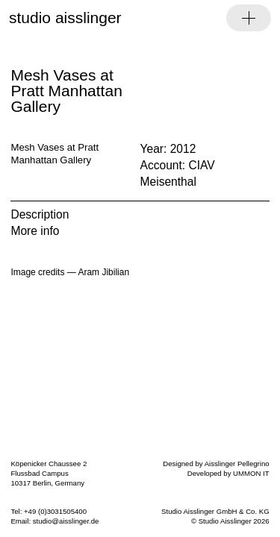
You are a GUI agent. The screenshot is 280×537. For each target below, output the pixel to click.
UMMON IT (251, 473)
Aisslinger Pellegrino (237, 463)
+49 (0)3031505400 (55, 511)
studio (65, 17)
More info (34, 230)
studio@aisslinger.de (66, 521)
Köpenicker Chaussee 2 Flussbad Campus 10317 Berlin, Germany (48, 473)
